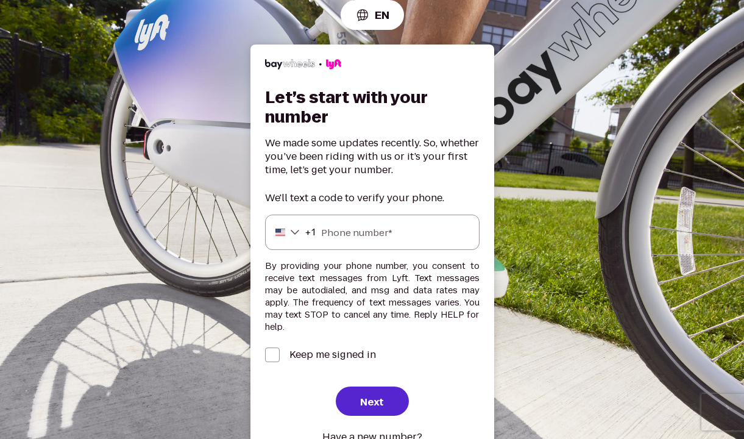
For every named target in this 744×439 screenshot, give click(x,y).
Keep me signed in (332, 355)
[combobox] (372, 15)
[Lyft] (303, 66)
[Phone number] (372, 232)
